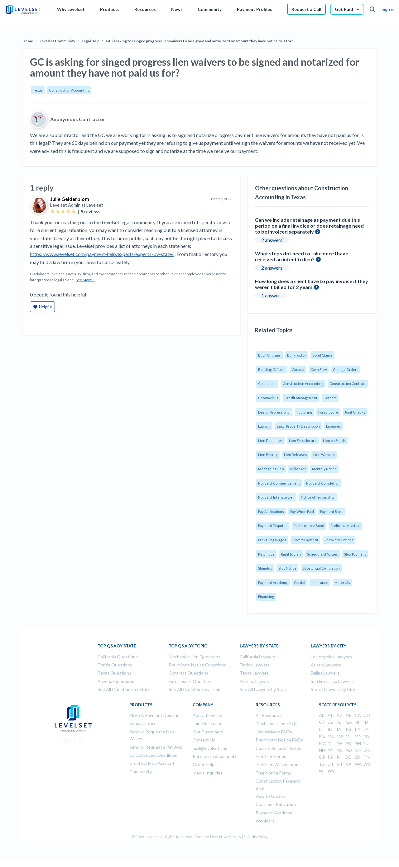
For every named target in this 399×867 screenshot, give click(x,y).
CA (358, 715)
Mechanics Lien (271, 469)
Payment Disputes (272, 526)
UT (331, 764)
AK (331, 715)
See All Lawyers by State (264, 689)
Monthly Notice (324, 469)
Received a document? (215, 756)
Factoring (304, 412)
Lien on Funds (334, 440)
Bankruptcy (296, 355)
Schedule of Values (322, 554)
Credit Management (301, 398)
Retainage (266, 554)
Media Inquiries (208, 772)
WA (358, 764)
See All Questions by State (124, 689)
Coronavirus (268, 398)
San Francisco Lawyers (332, 681)
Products (109, 9)
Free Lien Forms (271, 756)
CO (366, 715)
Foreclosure (328, 412)
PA (330, 757)
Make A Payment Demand (154, 715)
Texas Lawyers (254, 672)
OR (322, 757)
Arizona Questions (116, 681)
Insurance (319, 582)
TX (322, 764)
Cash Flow (318, 369)
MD (331, 736)
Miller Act (298, 469)
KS (348, 729)
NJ (365, 743)
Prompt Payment (305, 540)
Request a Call (306, 9)
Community (210, 9)
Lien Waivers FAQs (274, 731)
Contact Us (204, 739)
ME (322, 736)
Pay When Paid (302, 511)
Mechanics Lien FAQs (276, 723)
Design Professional (274, 412)
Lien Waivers (324, 454)
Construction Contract (347, 383)
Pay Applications (271, 511)
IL (321, 729)
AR (349, 715)
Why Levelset (71, 9)
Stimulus (265, 568)
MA (340, 736)
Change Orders (345, 369)
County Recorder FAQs (278, 748)
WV (367, 764)
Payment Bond (332, 511)
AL (321, 715)
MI (348, 736)
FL (339, 722)
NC (340, 750)
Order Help (203, 764)
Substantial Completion (321, 568)
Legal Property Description (298, 426)
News (177, 9)
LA (366, 729)
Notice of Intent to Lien (276, 497)
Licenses (333, 426)
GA (349, 722)
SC (348, 757)
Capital (299, 582)
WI (322, 771)
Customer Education (276, 804)
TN (366, 757)
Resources (145, 9)
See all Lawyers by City (333, 689)
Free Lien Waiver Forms (278, 764)
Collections (267, 383)
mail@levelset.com (210, 748)
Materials (342, 582)
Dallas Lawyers (325, 672)
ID (365, 722)
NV (349, 743)
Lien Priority (268, 454)
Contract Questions (188, 672)
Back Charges (269, 355)
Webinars (265, 820)
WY (331, 771)
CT (322, 722)
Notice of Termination (318, 497)
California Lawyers (257, 656)
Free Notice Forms (273, 772)
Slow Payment (355, 554)
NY (331, 750)
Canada (298, 369)
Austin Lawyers (326, 664)
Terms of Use (206, 837)
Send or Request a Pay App (155, 747)
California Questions (118, 656)
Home (27, 41)
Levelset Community (57, 41)
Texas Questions (114, 672)
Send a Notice (142, 723)
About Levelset (208, 715)
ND (349, 750)
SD (357, 757)
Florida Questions (115, 664)
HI (357, 722)
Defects (330, 398)
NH (358, 743)
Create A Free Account (152, 763)
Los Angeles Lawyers (331, 656)
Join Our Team (207, 723)
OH (358, 750)
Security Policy (255, 837)
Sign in (388, 9)
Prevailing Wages (272, 540)
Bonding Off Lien (272, 369)
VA (349, 764)
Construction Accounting (69, 90)
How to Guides (270, 796)
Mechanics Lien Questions (194, 656)
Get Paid (347, 9)
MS (366, 736)
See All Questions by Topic (195, 689)
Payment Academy (273, 582)
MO (322, 743)
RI (339, 757)
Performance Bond (309, 526)
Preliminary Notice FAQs (279, 739)
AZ (340, 715)
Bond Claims (322, 355)
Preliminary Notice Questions (197, 664)
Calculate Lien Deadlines (153, 755)
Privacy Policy (230, 837)
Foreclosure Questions (191, 681)
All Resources (269, 715)
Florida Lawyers (255, 664)
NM (322, 750)
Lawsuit (264, 426)
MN (358, 736)
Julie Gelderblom (69, 199)
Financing (266, 597)
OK (366, 750)
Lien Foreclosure (303, 440)
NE (339, 743)
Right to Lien (291, 554)
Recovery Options (338, 540)
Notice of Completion (322, 483)
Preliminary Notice (345, 526)
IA (339, 729)
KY (358, 729)
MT (331, 743)
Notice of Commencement (279, 483)
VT (340, 764)
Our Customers (208, 731)
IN (330, 729)
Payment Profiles (254, 9)
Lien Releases (295, 454)
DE (330, 722)
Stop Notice (287, 568)
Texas (38, 90)
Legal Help (90, 41)
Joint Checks (354, 412)
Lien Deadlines (270, 440)
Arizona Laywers (256, 681)
